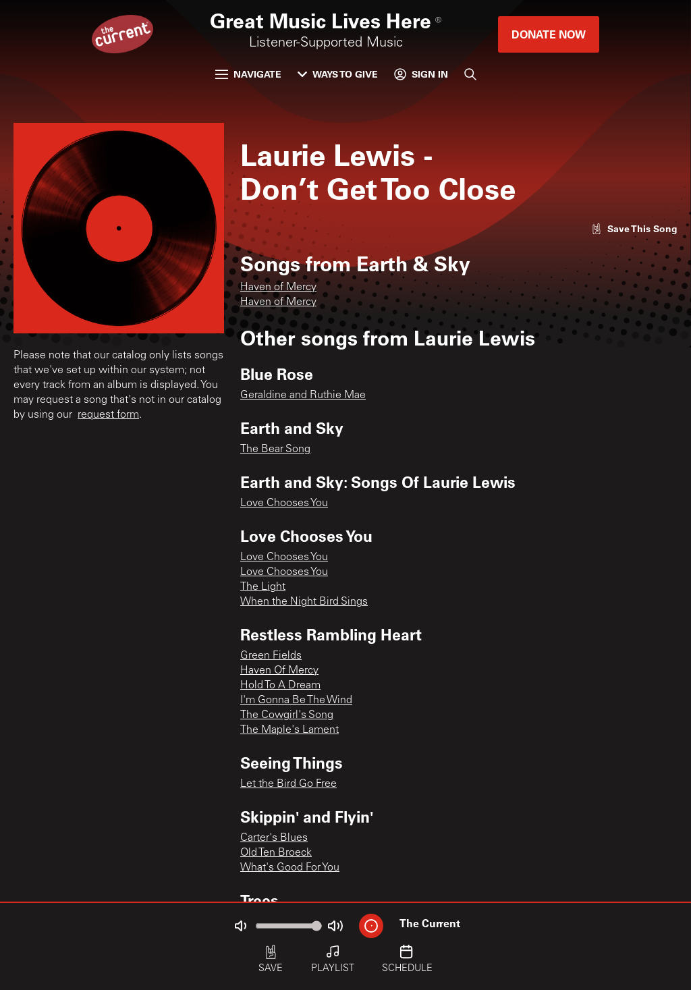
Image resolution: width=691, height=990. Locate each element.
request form (108, 415)
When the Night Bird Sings (304, 602)
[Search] (470, 74)
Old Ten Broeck (276, 853)
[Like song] (634, 228)
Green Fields (271, 656)
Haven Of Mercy (279, 670)
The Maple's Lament (289, 730)
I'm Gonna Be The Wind (296, 700)
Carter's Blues (274, 838)
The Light (262, 587)
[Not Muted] (240, 925)
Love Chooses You (284, 503)
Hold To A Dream (280, 685)
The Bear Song (275, 449)
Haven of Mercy (278, 287)
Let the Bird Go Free (288, 784)
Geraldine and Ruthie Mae (303, 395)
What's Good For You (289, 867)
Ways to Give (338, 73)
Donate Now (549, 34)
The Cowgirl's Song (286, 715)
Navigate (248, 73)
